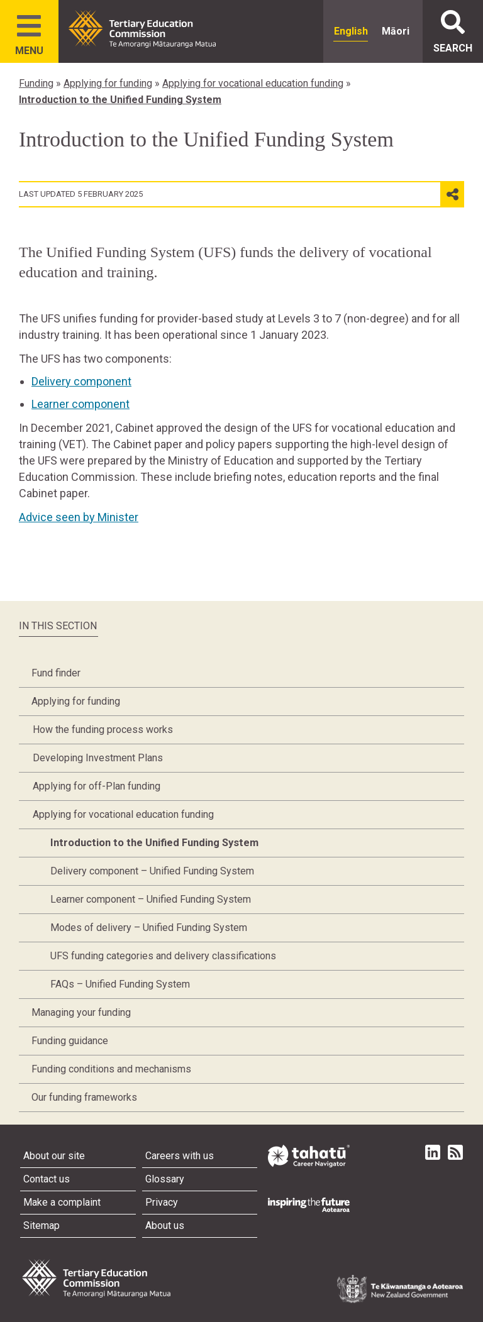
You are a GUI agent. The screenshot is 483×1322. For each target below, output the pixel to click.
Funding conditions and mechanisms (111, 1069)
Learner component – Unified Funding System (150, 899)
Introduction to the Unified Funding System (120, 100)
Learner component (80, 403)
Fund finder (55, 673)
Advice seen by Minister (78, 517)
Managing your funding (81, 1012)
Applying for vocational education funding (252, 83)
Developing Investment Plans (98, 758)
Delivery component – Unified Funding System (152, 871)
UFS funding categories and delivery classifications (163, 956)
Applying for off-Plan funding (96, 786)
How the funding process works (103, 729)
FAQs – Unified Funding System (120, 984)
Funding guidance (69, 1041)
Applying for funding (108, 83)
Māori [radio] (395, 31)
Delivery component (81, 381)
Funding (36, 83)
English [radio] (351, 31)
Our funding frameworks (84, 1097)
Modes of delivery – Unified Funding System (148, 928)
